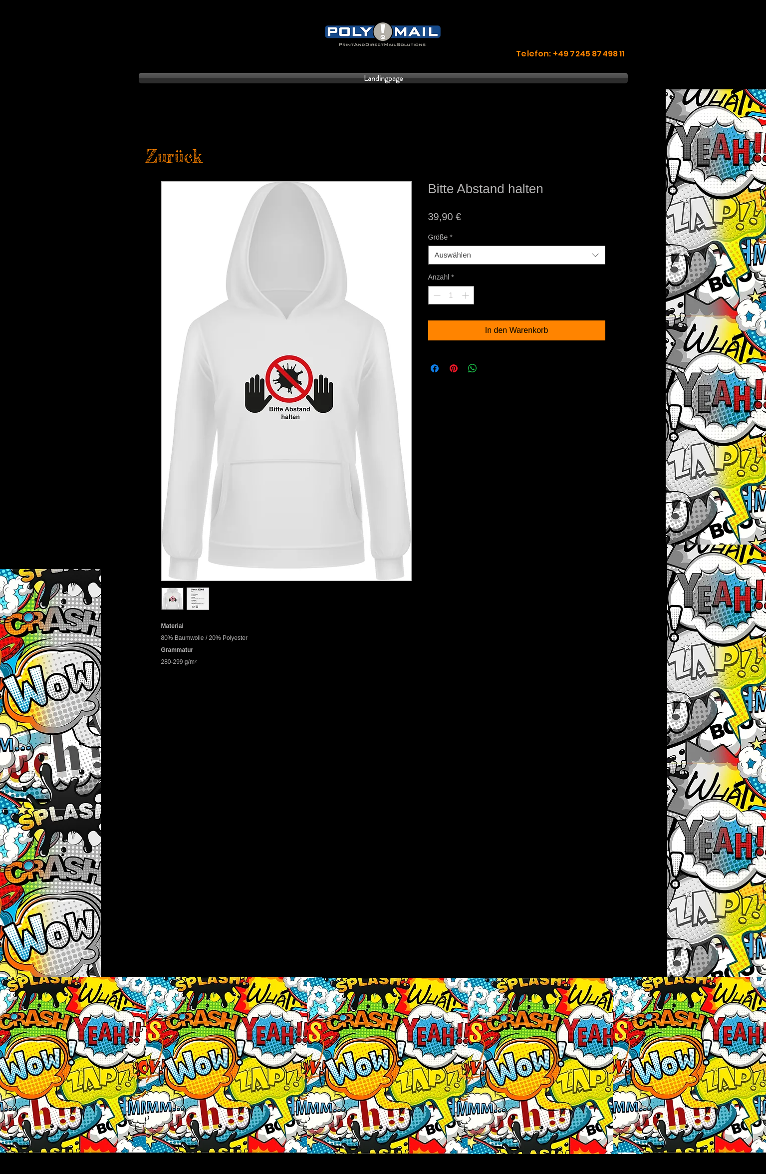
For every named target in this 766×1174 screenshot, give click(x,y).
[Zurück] (174, 156)
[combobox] (516, 255)
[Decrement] (436, 295)
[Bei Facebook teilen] (435, 368)
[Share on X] (492, 368)
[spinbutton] (451, 295)
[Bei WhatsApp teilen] (473, 368)
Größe (440, 237)
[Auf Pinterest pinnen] (454, 368)
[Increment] (466, 295)
